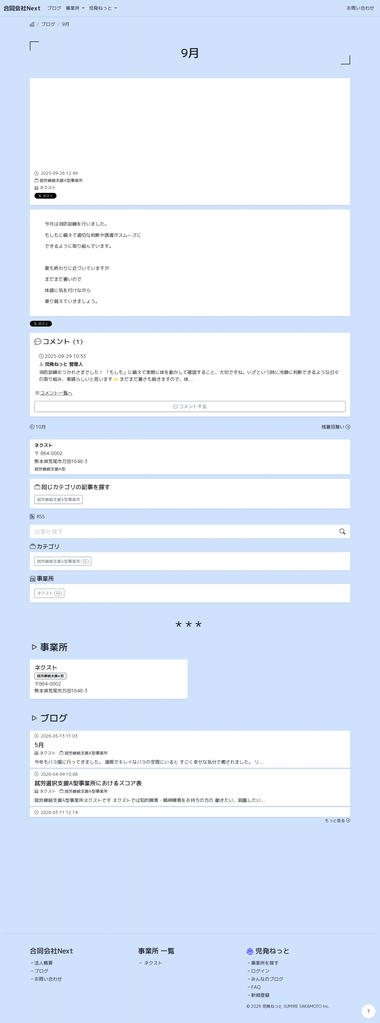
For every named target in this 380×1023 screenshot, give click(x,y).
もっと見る (337, 820)
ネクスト (153, 963)
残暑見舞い (335, 427)
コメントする (190, 406)
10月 (38, 427)
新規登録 (260, 995)
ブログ (54, 8)
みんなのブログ (267, 979)
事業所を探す (265, 963)
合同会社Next (21, 8)
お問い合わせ (360, 8)
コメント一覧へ (53, 393)
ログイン (260, 971)
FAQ (256, 987)
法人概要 (43, 963)
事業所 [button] (73, 8)
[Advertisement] (190, 126)
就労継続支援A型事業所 (58, 499)
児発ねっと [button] (101, 8)
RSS (37, 516)
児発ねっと (272, 951)
